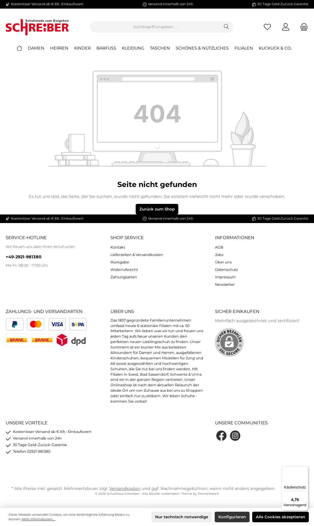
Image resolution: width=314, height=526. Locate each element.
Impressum (225, 277)
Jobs (219, 255)
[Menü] (304, 469)
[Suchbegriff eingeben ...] (155, 27)
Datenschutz (226, 269)
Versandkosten (125, 488)
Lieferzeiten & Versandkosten (136, 255)
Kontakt (117, 247)
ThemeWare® (208, 494)
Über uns (223, 262)
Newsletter (225, 284)
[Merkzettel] (267, 27)
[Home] (22, 48)
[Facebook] (221, 435)
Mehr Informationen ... (38, 519)
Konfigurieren (232, 517)
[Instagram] (235, 435)
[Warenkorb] (302, 27)
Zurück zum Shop (157, 209)
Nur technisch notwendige (181, 517)
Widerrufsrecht (124, 269)
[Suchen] (226, 27)
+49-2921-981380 (24, 256)
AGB (219, 247)
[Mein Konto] (285, 27)
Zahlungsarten (123, 277)
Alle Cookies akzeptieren (280, 517)
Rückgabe (119, 262)
